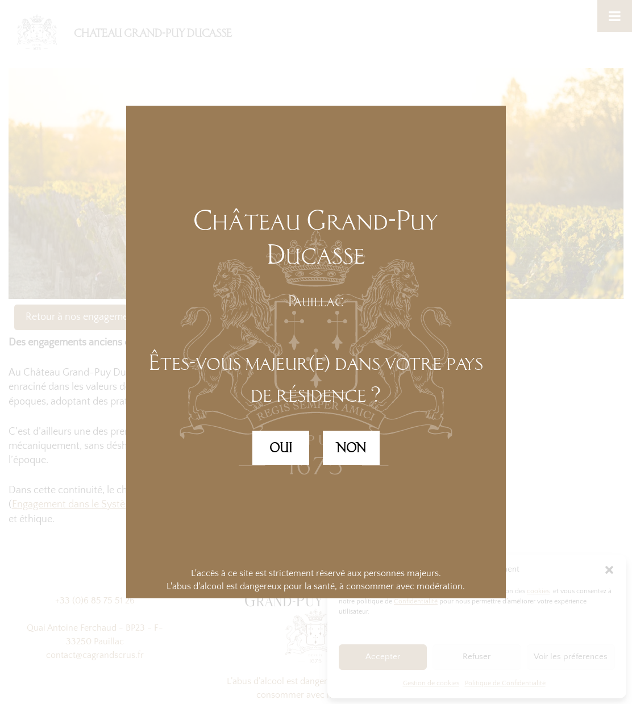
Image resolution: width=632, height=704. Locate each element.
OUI (280, 448)
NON (351, 448)
